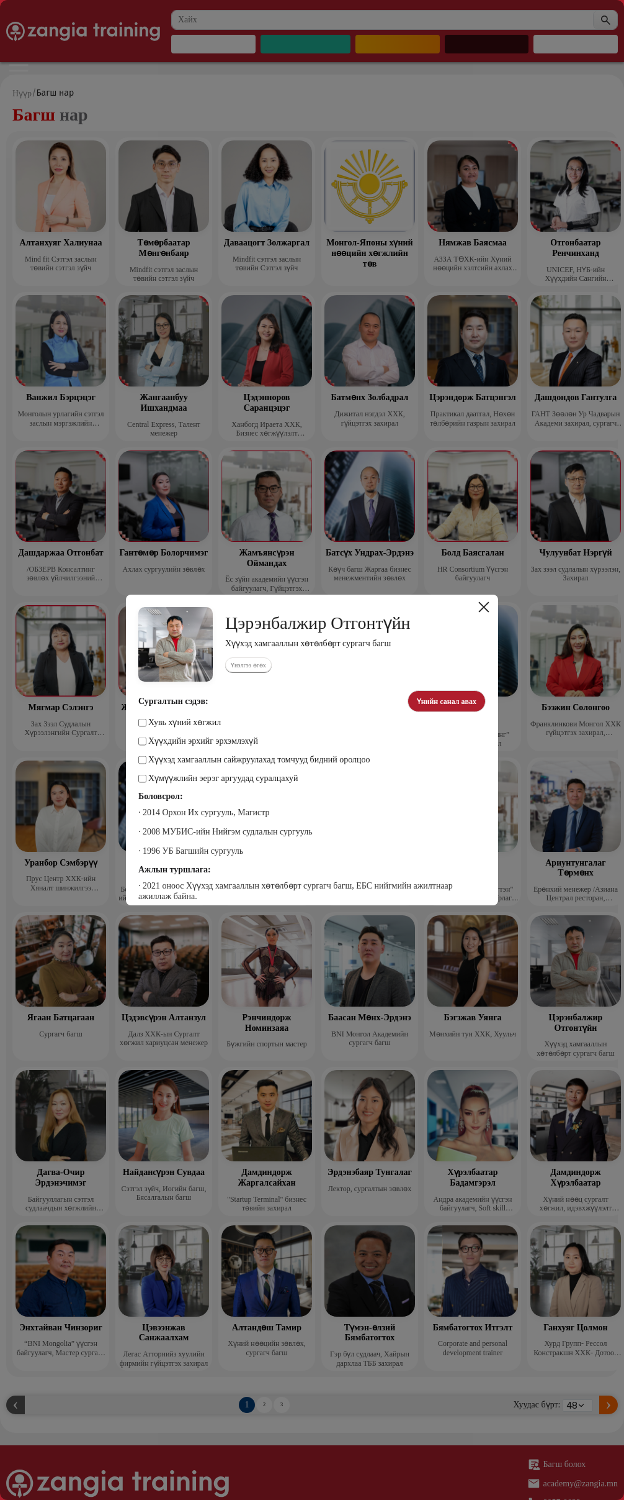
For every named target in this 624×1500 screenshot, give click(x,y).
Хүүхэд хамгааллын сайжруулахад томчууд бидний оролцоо (254, 760)
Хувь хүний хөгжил (179, 722)
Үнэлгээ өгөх (248, 665)
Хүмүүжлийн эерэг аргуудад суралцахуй (218, 778)
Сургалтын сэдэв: (173, 701)
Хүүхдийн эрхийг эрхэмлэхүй (198, 741)
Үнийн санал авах (446, 701)
